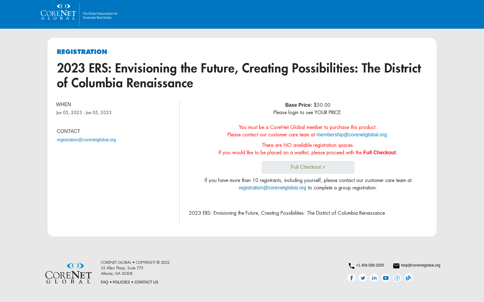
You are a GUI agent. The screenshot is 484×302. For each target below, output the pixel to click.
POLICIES (121, 282)
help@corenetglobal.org (420, 265)
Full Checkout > (308, 167)
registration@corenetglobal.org (86, 139)
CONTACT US (146, 282)
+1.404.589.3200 (370, 265)
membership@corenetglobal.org (351, 134)
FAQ (104, 282)
